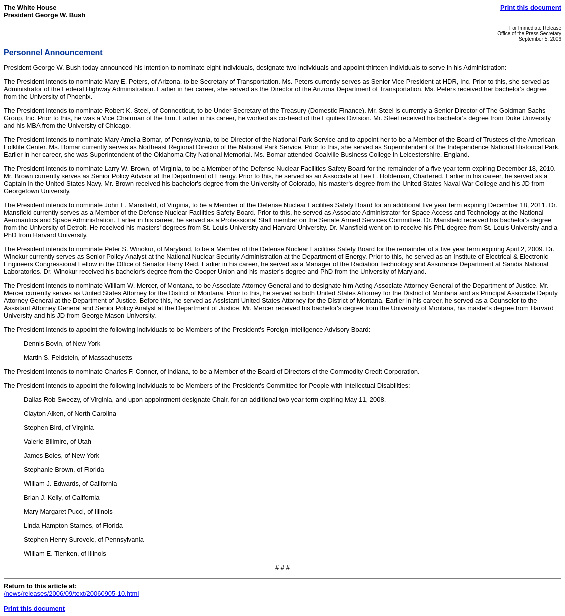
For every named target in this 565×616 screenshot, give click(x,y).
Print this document (530, 7)
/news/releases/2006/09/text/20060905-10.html (71, 593)
